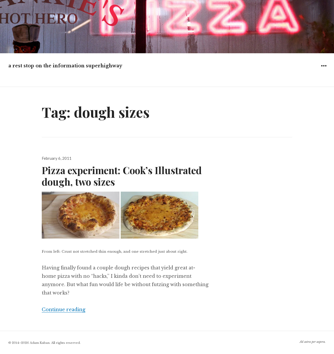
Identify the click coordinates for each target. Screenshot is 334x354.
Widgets (324, 69)
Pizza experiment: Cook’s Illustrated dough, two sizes (122, 176)
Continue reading (63, 309)
